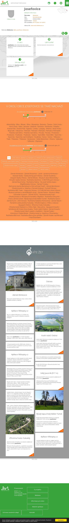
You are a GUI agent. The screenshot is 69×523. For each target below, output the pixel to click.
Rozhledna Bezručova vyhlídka (31, 215)
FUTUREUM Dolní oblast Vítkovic (49, 190)
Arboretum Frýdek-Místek (19, 213)
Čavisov (49, 124)
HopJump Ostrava (30, 190)
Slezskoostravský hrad (47, 194)
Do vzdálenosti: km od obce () (26, 145)
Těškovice (56, 137)
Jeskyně (29, 165)
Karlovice (41, 126)
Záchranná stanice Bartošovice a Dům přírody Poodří (27, 186)
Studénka (37, 137)
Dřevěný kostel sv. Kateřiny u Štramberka (43, 213)
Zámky (57, 161)
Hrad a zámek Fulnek (15, 199)
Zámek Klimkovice (17, 174)
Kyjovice (29, 129)
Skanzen (58, 158)
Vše (9, 158)
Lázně (36, 165)
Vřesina (52, 139)
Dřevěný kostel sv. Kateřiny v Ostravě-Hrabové (28, 188)
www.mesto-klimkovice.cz (37, 25)
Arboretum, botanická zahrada (30, 161)
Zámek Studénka (49, 176)
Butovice (43, 124)
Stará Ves (58, 135)
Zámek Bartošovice (52, 186)
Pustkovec (18, 135)
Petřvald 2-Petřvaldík (53, 131)
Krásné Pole (11, 129)
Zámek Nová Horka (18, 182)
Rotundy (22, 165)
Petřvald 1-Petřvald (38, 131)
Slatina (34, 135)
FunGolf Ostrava (50, 188)
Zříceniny (64, 161)
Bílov (18, 124)
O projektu (37, 489)
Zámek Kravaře (54, 209)
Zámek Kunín (11, 201)
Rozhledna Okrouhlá (52, 197)
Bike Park (53, 165)
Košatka (56, 126)
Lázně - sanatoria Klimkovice (48, 174)
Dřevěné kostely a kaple (10, 165)
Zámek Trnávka (42, 184)
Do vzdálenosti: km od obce (28, 112)
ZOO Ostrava (22, 201)
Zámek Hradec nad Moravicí (53, 215)
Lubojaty (42, 129)
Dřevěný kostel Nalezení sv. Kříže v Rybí (22, 207)
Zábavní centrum (32, 169)
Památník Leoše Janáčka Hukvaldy (21, 203)
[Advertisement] (34, 91)
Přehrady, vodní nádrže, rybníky (10, 161)
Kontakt (32, 512)
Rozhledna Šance (54, 199)
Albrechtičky (11, 124)
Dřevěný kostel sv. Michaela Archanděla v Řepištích (26, 197)
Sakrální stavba (44, 169)
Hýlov (15, 30)
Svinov (44, 137)
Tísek (8, 139)
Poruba (41, 133)
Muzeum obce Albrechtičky (48, 178)
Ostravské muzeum (20, 194)
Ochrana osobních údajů (11, 512)
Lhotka (35, 129)
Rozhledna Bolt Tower (15, 190)
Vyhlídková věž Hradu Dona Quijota (21, 209)
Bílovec (23, 124)
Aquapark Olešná (25, 205)
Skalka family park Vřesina (33, 176)
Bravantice (35, 124)
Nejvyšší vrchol (44, 165)
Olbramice (19, 131)
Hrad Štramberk (35, 217)
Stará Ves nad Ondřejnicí (24, 137)
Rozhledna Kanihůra (34, 180)
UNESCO (38, 158)
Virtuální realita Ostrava (17, 180)
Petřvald (27, 131)
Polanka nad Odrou (16, 133)
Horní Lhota (13, 126)
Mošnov (48, 129)
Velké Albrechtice (42, 139)
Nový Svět (11, 131)
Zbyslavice (38, 141)
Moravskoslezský (37, 17)
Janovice (26, 126)
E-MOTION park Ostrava (50, 180)
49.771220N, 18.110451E (39, 22)
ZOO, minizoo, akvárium (19, 158)
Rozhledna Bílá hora (13, 215)
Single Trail (62, 165)
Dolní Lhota (57, 124)
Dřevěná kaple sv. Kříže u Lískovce (46, 203)
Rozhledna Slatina (33, 182)
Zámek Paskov (43, 192)
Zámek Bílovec (33, 178)
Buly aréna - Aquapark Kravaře (48, 207)
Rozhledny (44, 161)
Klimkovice (35, 15)
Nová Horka (57, 129)
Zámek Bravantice (30, 174)
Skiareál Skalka (18, 176)
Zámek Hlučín (33, 194)
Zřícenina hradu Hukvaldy (41, 205)
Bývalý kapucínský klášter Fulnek (35, 199)
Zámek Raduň (56, 201)
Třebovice (14, 139)
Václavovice (26, 30)
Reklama (37, 495)
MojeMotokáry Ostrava (28, 184)
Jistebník (33, 126)
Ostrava (35, 20)
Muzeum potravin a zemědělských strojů (23, 192)
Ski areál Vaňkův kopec (48, 182)
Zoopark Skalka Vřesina (18, 178)
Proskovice (55, 133)
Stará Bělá (41, 135)
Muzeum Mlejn (54, 192)
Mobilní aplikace (37, 507)
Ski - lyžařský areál (49, 158)
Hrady (51, 161)
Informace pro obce (37, 501)
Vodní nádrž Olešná (41, 209)
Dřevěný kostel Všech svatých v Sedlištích (28, 211)
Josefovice (32, 9)
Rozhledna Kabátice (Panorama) (39, 201)
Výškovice (59, 139)
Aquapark (31, 158)
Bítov (28, 124)
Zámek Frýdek (49, 211)
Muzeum (23, 169)
